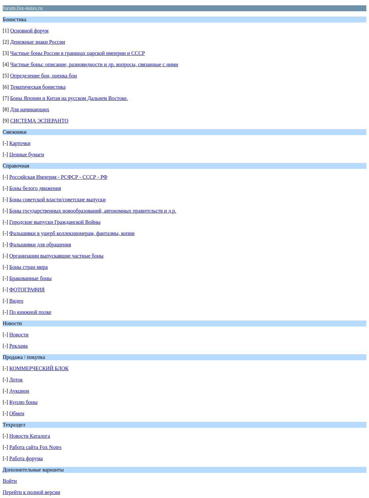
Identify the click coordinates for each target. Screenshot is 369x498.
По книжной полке (30, 312)
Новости (18, 334)
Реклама (18, 346)
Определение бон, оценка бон (43, 75)
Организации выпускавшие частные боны (56, 256)
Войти (10, 481)
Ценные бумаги (26, 154)
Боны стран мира (28, 267)
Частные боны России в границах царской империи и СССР (77, 53)
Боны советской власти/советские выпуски (57, 199)
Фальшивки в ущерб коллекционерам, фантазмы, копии (72, 233)
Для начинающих (29, 109)
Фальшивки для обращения (40, 244)
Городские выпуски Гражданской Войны (55, 222)
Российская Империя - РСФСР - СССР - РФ (58, 177)
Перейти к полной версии (31, 492)
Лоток (16, 379)
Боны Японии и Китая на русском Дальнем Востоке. (69, 98)
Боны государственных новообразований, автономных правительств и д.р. (92, 211)
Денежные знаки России (37, 42)
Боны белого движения (35, 188)
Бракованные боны (30, 278)
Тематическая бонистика (38, 87)
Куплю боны (23, 402)
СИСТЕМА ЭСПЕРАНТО (39, 121)
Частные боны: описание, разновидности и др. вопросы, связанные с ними (94, 64)
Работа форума (26, 458)
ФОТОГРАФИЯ (27, 289)
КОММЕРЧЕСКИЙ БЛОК (39, 368)
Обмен (16, 413)
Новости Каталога (29, 436)
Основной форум (29, 30)
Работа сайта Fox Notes (35, 447)
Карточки (19, 143)
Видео (16, 301)
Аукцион (19, 391)
